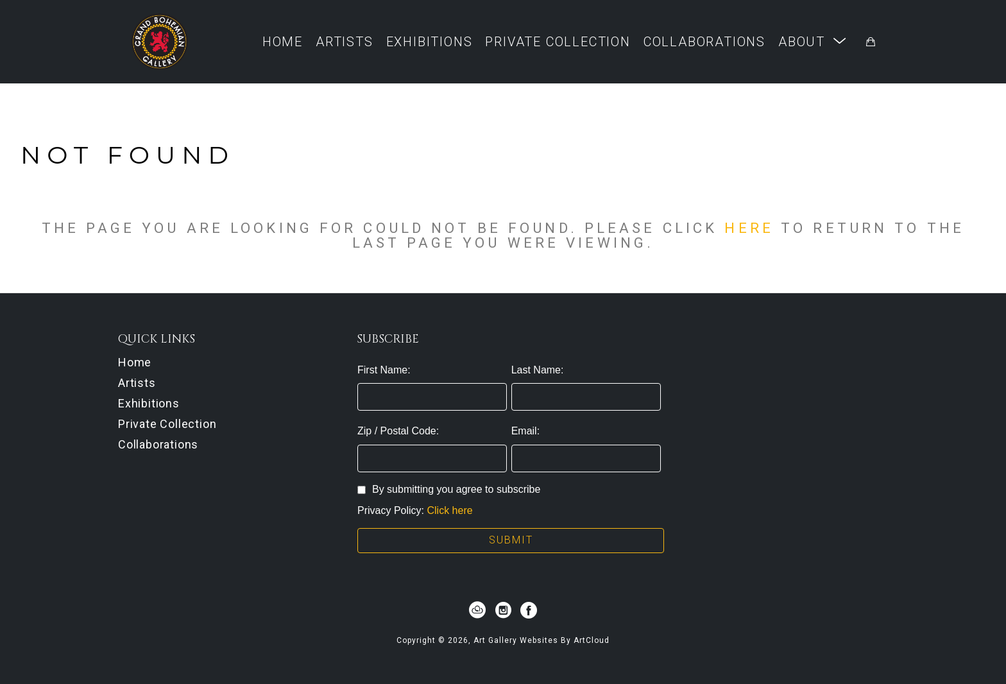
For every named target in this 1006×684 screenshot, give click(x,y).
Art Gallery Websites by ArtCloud (541, 640)
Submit (511, 540)
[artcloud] (477, 610)
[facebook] (528, 610)
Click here (449, 510)
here (748, 227)
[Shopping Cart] (870, 42)
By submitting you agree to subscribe (448, 489)
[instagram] (503, 610)
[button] (812, 41)
